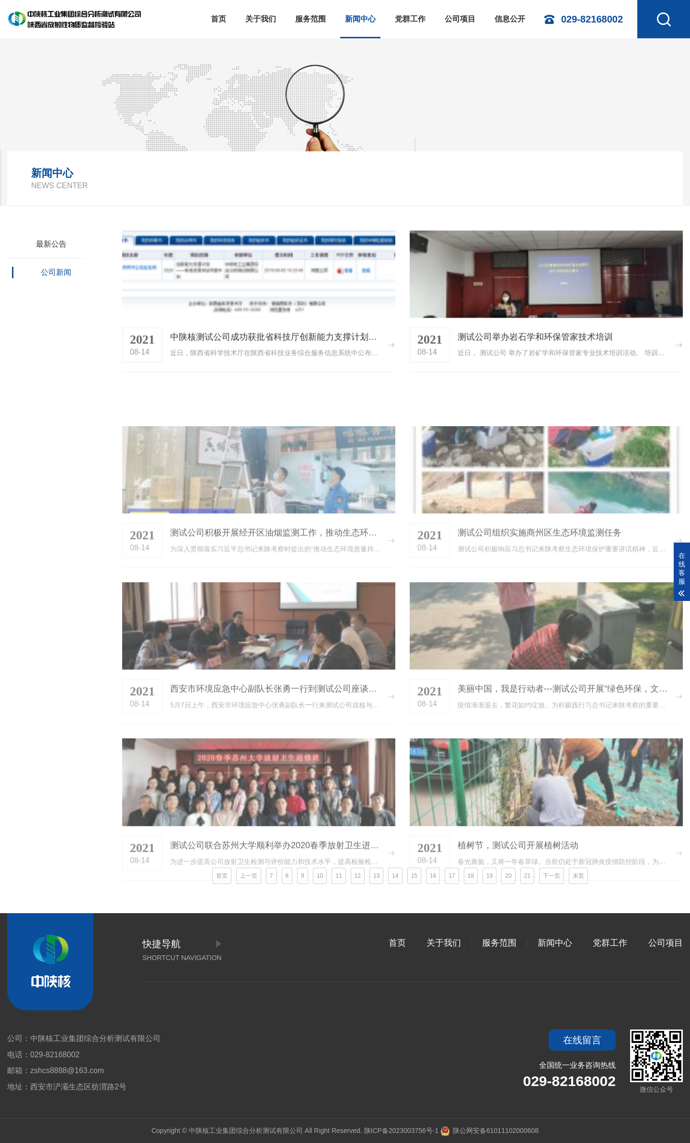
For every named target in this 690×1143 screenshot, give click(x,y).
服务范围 (310, 19)
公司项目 (460, 19)
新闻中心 (360, 19)
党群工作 (410, 19)
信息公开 (509, 19)
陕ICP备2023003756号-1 (401, 1130)
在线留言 (582, 1040)
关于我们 (260, 19)
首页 (218, 19)
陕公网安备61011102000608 (489, 1130)
